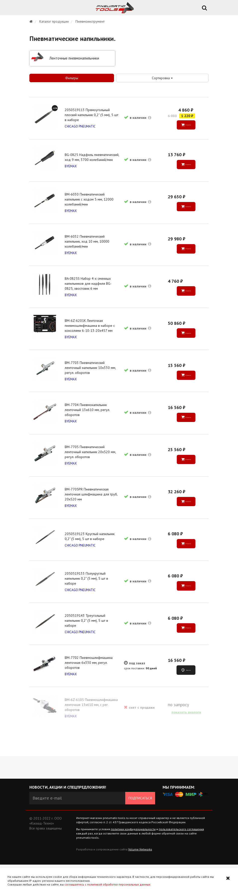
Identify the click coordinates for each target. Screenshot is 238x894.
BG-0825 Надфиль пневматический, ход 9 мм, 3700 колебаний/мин (90, 160)
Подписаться (140, 827)
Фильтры (71, 78)
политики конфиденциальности (133, 858)
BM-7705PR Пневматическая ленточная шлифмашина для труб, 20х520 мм (91, 512)
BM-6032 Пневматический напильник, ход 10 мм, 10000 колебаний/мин (87, 248)
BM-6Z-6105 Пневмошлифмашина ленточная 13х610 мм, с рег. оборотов (92, 733)
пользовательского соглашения (181, 858)
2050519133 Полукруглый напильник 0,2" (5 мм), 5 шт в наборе (87, 601)
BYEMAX (71, 171)
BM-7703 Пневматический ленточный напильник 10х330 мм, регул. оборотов (91, 380)
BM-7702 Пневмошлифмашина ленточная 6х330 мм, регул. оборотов (89, 689)
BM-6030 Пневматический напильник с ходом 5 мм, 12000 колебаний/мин (89, 204)
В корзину (187, 126)
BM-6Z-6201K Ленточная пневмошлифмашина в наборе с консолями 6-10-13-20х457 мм (90, 336)
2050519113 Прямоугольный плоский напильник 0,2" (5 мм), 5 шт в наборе (92, 116)
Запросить (187, 696)
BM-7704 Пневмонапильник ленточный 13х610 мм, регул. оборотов (88, 424)
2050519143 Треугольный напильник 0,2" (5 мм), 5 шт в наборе (87, 645)
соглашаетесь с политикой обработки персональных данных (107, 884)
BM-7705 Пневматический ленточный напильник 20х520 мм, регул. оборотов (91, 468)
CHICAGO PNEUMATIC (80, 127)
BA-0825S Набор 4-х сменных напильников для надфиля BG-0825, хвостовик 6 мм (88, 292)
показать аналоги (186, 740)
